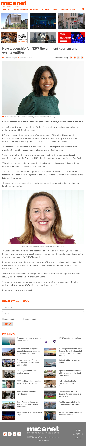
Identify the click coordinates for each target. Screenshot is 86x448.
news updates (10, 321)
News (9, 11)
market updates (31, 321)
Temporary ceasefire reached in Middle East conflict (29, 341)
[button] (83, 11)
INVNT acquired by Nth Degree (71, 340)
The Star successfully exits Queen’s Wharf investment (69, 405)
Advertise (64, 11)
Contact (73, 11)
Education (46, 11)
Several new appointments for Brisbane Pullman (70, 415)
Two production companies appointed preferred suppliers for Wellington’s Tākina (28, 353)
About (56, 11)
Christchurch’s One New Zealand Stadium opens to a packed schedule (70, 395)
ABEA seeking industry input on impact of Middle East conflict (29, 384)
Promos (16, 11)
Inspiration (35, 11)
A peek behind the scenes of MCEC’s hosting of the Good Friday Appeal (70, 375)
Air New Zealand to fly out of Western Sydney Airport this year (70, 385)
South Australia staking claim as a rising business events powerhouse (28, 406)
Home (4, 11)
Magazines (24, 11)
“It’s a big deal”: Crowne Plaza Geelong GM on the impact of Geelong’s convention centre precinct (70, 354)
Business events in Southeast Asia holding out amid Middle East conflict (28, 364)
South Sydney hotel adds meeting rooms (27, 374)
